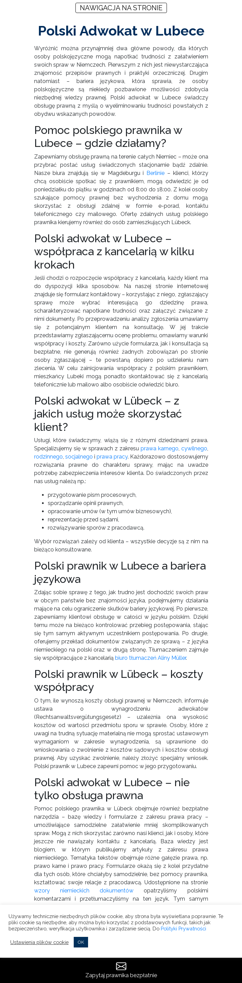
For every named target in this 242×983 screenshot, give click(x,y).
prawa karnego (160, 448)
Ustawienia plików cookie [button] (39, 942)
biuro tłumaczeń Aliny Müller (150, 658)
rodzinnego (48, 456)
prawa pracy (112, 456)
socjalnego (79, 456)
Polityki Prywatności (183, 928)
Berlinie (155, 173)
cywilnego (194, 448)
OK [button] (81, 942)
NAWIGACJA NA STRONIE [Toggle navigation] (121, 8)
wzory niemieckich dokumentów (84, 890)
